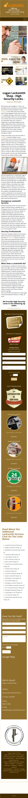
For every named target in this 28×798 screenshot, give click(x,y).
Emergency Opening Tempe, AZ (14, 590)
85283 (15, 308)
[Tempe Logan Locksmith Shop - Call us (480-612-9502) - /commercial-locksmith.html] (16, 82)
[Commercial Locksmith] (14, 514)
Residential (12, 763)
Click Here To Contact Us (14, 334)
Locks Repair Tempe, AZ (11, 557)
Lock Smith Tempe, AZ (11, 580)
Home (6, 763)
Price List (16, 769)
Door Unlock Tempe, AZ (11, 562)
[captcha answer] (15, 375)
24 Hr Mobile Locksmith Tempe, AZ (14, 585)
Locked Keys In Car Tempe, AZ (13, 592)
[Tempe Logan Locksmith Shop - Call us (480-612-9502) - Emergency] (4, 80)
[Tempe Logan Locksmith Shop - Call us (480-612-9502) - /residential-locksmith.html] (16, 71)
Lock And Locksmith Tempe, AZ (13, 573)
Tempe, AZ (10, 102)
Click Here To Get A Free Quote (14, 314)
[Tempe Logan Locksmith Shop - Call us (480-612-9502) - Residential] (18, 69)
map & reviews (20, 756)
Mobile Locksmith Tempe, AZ (13, 547)
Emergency (14, 765)
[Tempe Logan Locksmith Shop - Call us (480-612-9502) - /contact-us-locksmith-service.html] (14, 60)
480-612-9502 (14, 10)
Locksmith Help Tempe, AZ (12, 554)
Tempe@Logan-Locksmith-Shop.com (13, 710)
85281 (9, 308)
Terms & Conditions (8, 769)
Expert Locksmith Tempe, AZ (13, 576)
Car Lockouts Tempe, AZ (12, 595)
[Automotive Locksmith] (14, 433)
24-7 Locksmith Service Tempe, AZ (14, 588)
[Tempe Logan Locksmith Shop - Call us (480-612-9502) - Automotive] (4, 69)
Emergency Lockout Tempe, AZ (13, 583)
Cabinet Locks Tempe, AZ (12, 569)
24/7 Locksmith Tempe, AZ (12, 559)
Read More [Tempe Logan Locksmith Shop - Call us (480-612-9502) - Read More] (14, 436)
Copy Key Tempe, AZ (11, 571)
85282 (12, 308)
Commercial (19, 763)
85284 (19, 308)
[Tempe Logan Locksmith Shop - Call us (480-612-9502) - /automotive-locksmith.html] (2, 71)
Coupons (21, 765)
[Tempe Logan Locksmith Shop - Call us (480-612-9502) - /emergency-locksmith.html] (2, 82)
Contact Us (14, 767)
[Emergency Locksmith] (14, 487)
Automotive (7, 765)
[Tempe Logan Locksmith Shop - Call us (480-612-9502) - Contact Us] (4, 59)
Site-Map (22, 769)
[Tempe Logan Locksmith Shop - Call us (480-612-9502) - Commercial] (18, 80)
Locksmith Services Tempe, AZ (13, 545)
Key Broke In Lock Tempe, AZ (13, 578)
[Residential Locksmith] (14, 460)
